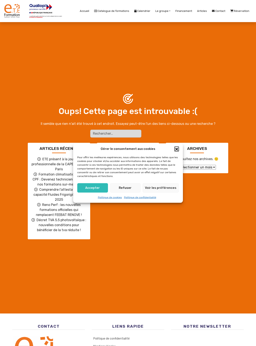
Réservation (239, 11)
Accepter (92, 188)
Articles (202, 11)
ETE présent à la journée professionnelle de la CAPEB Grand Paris (59, 164)
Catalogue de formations (111, 11)
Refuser (125, 188)
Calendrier (142, 11)
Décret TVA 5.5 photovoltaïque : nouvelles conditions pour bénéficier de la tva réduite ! (61, 225)
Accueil (84, 11)
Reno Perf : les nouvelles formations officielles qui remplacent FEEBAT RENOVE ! (59, 210)
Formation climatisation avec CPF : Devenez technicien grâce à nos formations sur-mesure (59, 179)
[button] (177, 149)
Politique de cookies (110, 197)
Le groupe (162, 11)
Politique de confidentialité (140, 197)
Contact (218, 11)
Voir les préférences (160, 188)
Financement (183, 11)
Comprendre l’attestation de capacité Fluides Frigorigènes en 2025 (58, 195)
